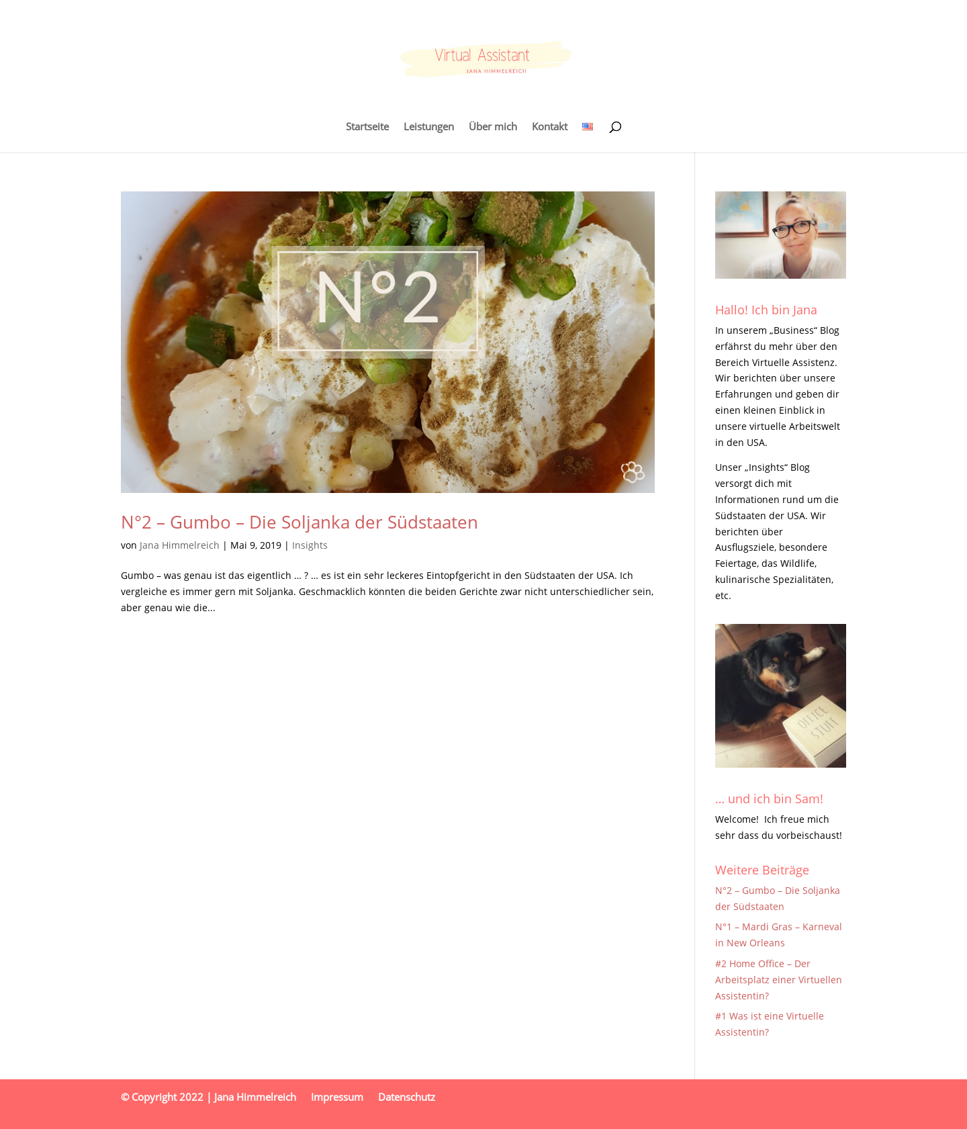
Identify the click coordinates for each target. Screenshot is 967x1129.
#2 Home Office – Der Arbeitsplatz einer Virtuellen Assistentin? (778, 979)
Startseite (367, 127)
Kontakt (549, 127)
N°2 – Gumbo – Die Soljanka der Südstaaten (299, 522)
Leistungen (429, 127)
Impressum (337, 1096)
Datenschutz (406, 1096)
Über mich (493, 127)
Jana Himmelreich (180, 545)
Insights (310, 545)
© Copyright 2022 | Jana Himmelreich (208, 1096)
